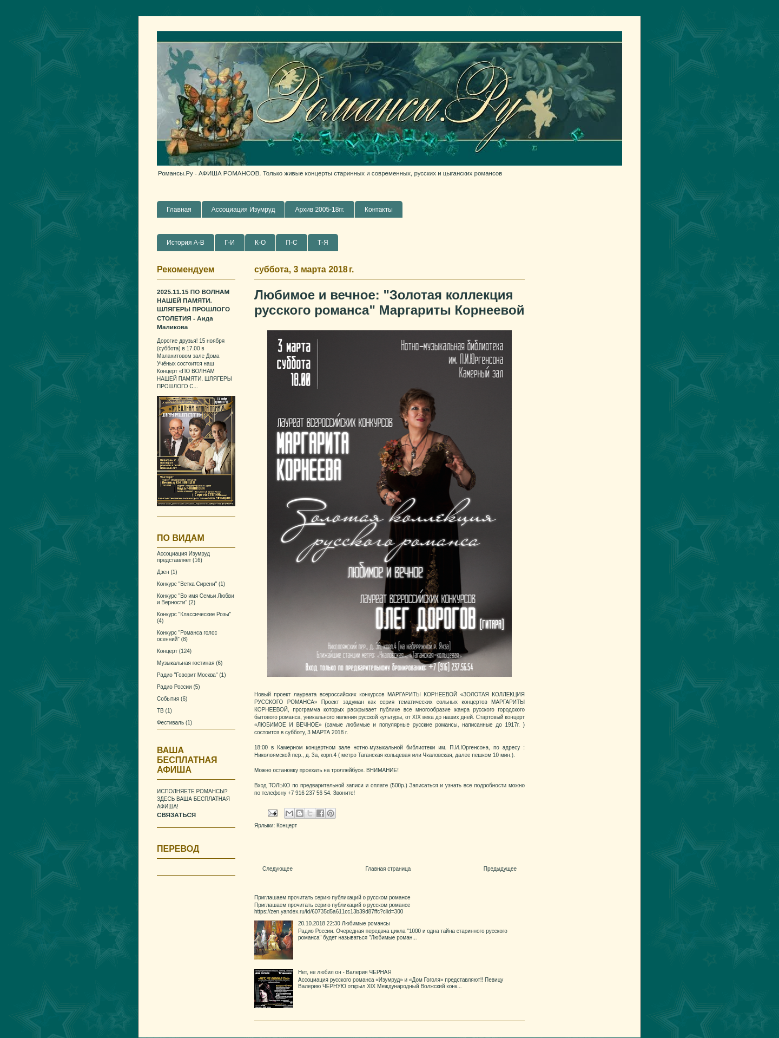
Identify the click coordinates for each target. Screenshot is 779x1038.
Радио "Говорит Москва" (187, 675)
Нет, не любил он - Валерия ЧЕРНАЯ (345, 972)
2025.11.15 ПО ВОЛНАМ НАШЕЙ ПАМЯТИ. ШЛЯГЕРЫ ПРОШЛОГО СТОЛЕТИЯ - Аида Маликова (193, 309)
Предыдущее (500, 869)
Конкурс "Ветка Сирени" (187, 584)
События (168, 699)
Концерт (286, 825)
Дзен (163, 572)
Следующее (277, 869)
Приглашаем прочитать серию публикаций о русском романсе (332, 897)
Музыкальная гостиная (185, 663)
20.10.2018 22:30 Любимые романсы (344, 923)
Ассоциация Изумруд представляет (183, 557)
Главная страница (388, 869)
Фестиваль (170, 723)
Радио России (174, 687)
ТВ (160, 711)
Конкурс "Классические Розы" (194, 614)
